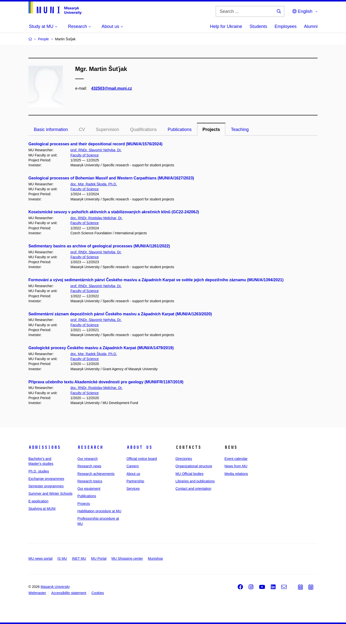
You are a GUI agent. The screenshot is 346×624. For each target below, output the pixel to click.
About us (139, 447)
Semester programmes (46, 486)
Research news (89, 466)
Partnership (135, 481)
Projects (211, 129)
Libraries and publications (195, 481)
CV (82, 129)
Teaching (240, 129)
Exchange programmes (46, 479)
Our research (87, 459)
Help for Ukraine (226, 26)
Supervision (107, 129)
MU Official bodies (189, 474)
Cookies (97, 593)
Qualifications (143, 129)
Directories (183, 459)
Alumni (311, 26)
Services (133, 489)
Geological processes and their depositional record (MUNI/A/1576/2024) (95, 144)
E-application (38, 501)
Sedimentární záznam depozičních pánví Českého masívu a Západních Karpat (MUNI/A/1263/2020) (120, 314)
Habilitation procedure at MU (99, 511)
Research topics (89, 481)
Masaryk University (55, 587)
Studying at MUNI (42, 509)
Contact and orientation (193, 489)
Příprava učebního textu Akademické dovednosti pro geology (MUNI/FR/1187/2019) (105, 382)
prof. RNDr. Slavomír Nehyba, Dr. (96, 150)
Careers (133, 466)
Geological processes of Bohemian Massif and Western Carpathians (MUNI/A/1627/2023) (111, 178)
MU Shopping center (127, 558)
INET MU (79, 558)
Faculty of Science (84, 155)
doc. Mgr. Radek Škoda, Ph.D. (93, 184)
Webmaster (37, 593)
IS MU (62, 558)
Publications (180, 129)
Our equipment (88, 489)
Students (258, 26)
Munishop (155, 558)
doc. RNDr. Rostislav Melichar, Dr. (96, 218)
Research (90, 447)
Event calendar (235, 459)
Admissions (44, 447)
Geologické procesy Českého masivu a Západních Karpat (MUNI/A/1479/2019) (101, 348)
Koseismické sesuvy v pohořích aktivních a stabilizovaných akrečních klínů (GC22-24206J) (113, 212)
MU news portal (40, 558)
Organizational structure (193, 466)
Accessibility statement (68, 593)
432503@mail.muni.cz (111, 88)
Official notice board (142, 459)
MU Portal (98, 558)
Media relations (236, 474)
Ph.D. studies (38, 471)
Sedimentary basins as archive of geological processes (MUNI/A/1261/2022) (99, 246)
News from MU (235, 466)
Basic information (51, 129)
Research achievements (95, 474)
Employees (286, 26)
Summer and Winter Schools (50, 493)
